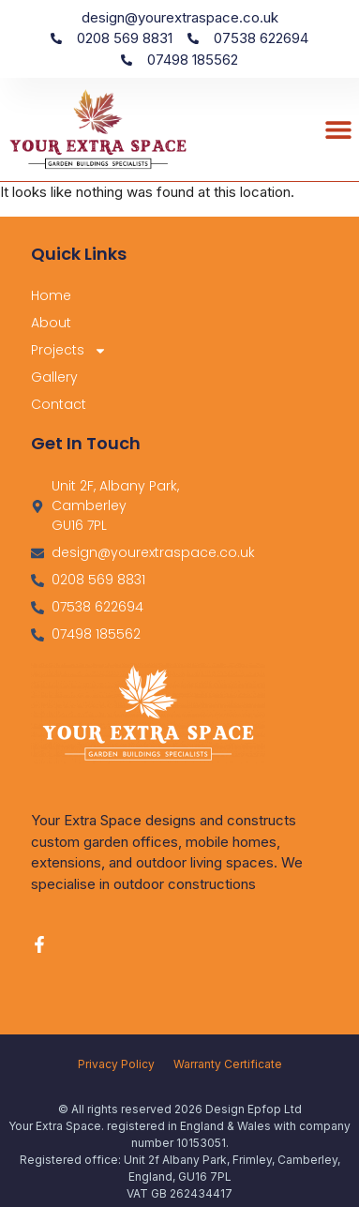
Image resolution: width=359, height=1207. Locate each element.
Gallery (54, 377)
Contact (58, 404)
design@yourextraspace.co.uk (180, 17)
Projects (69, 350)
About (51, 322)
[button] (338, 129)
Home (51, 295)
